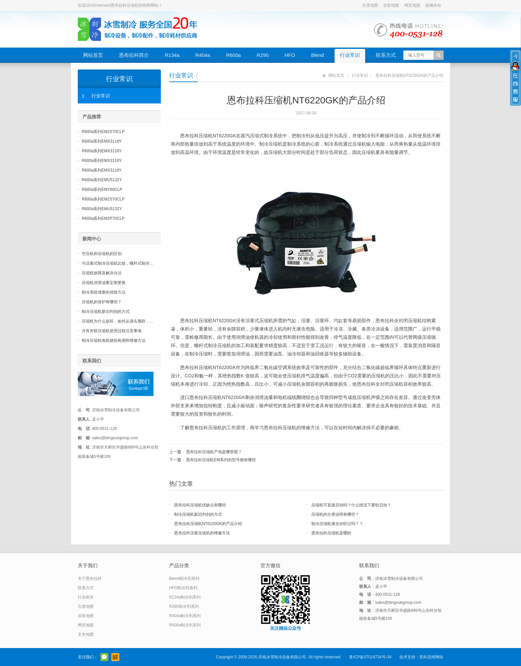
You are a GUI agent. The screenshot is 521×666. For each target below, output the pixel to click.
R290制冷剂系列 (184, 606)
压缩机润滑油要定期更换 (104, 282)
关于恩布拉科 (90, 578)
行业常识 (350, 55)
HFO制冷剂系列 (183, 588)
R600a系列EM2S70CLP (103, 131)
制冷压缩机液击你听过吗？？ (337, 523)
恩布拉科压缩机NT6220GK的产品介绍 (208, 523)
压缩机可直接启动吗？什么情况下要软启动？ (351, 505)
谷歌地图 (391, 5)
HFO (289, 55)
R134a (172, 55)
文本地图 (86, 634)
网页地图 (412, 5)
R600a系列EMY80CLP (102, 189)
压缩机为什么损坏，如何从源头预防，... (117, 321)
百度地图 (370, 5)
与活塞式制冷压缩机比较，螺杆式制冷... (117, 263)
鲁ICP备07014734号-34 (370, 657)
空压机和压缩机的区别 (102, 253)
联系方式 (386, 55)
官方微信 (104, 657)
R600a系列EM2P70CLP (103, 218)
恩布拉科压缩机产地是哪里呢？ (214, 452)
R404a (202, 55)
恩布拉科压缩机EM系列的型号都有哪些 (221, 460)
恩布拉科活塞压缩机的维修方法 (202, 533)
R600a (233, 55)
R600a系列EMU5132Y (102, 180)
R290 (263, 55)
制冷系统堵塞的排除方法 (104, 292)
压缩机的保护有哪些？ (102, 302)
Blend (317, 55)
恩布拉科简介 (134, 55)
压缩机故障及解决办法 (102, 273)
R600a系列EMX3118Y (102, 141)
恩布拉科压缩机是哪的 (331, 533)
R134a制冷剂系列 (185, 597)
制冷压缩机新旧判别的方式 (198, 514)
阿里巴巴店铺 (115, 657)
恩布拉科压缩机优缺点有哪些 (200, 505)
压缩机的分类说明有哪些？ (335, 514)
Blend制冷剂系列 (184, 578)
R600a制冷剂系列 (185, 625)
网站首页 (93, 55)
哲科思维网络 (431, 657)
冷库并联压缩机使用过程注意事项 (112, 331)
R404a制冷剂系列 (185, 615)
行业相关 (86, 597)
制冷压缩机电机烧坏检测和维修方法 (114, 340)
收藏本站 (433, 5)
